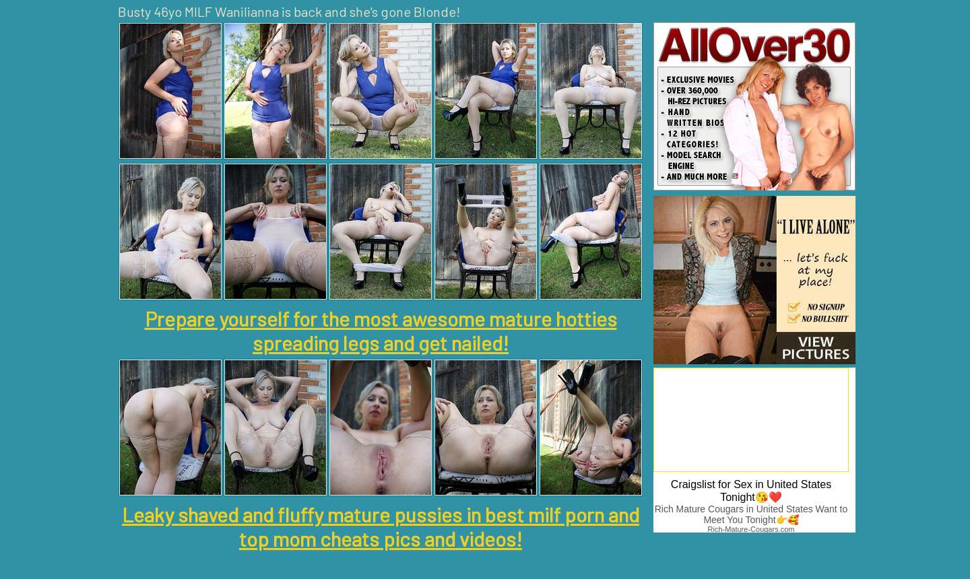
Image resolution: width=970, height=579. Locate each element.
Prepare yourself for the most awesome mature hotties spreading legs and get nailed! (381, 330)
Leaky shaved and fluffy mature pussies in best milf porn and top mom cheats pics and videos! (380, 526)
